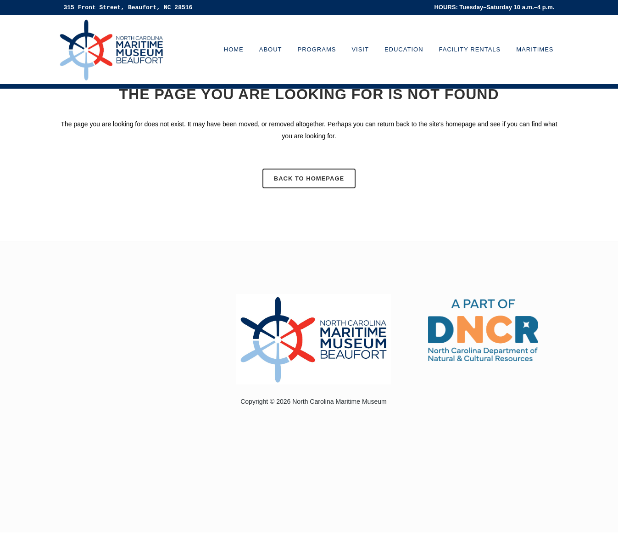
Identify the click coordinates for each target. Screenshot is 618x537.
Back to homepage (309, 178)
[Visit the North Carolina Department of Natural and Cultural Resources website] (483, 329)
